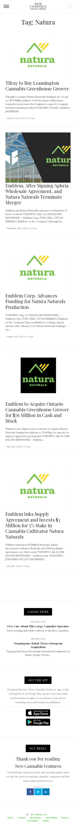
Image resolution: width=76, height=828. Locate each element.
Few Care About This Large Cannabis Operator (38, 626)
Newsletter (35, 817)
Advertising (51, 817)
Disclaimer (32, 820)
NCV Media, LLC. (39, 814)
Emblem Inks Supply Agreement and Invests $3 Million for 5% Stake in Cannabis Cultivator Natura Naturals (34, 525)
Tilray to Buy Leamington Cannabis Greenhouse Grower (37, 86)
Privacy (65, 817)
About (10, 817)
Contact (22, 817)
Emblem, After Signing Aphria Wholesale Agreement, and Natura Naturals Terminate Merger (37, 194)
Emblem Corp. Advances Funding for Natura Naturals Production (35, 301)
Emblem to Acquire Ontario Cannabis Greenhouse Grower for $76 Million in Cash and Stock (37, 412)
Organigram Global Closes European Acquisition (38, 645)
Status (46, 820)
